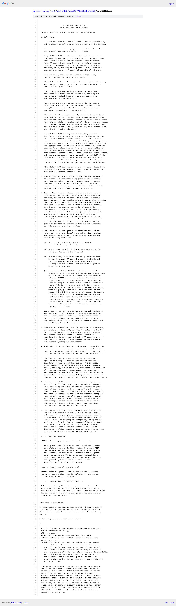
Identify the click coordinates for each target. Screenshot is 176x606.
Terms (26, 603)
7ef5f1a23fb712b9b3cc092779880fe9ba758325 (73, 11)
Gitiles (13, 603)
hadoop (45, 11)
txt (166, 603)
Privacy (19, 603)
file (79, 16)
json (172, 603)
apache (36, 11)
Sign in (171, 3)
